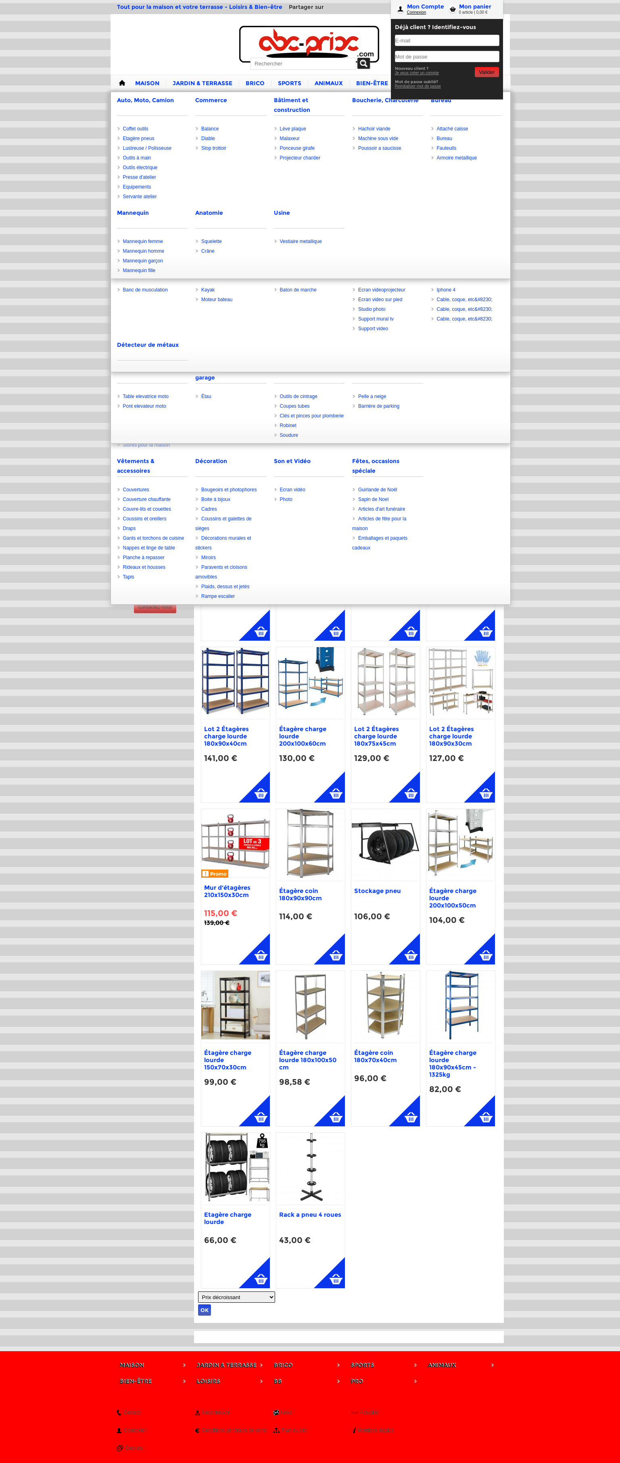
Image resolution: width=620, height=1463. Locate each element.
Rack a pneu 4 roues (310, 1214)
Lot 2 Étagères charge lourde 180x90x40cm (226, 736)
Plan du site (294, 1430)
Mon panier (475, 6)
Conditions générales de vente (234, 1430)
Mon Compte (425, 6)
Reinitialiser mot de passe (418, 86)
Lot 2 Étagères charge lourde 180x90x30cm (451, 736)
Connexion (416, 12)
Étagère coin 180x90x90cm (300, 894)
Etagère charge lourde (227, 1218)
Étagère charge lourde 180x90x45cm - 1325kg (452, 1063)
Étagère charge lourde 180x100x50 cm (307, 1060)
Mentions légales (376, 1430)
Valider (487, 72)
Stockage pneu (377, 891)
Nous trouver (216, 1412)
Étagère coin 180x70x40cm (375, 1056)
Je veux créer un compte (417, 73)
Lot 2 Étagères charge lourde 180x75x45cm (376, 736)
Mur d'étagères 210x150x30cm (227, 891)
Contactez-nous (155, 607)
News (286, 1412)
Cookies (134, 1448)
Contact (132, 1412)
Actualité (369, 1412)
